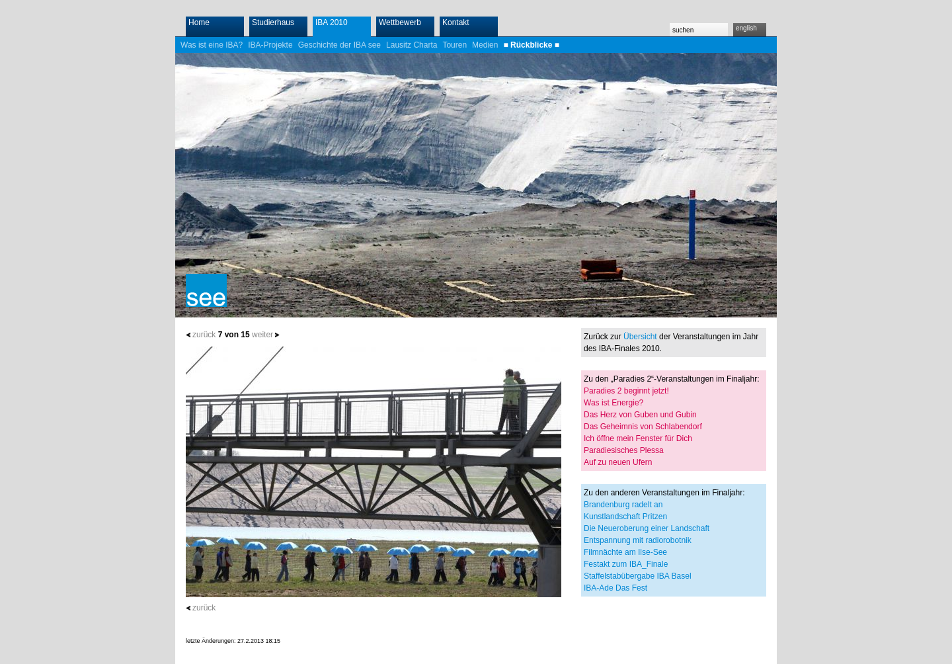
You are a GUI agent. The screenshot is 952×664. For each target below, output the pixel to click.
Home (199, 22)
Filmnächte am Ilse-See (625, 552)
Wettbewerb (400, 22)
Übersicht (640, 336)
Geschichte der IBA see (339, 45)
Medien (485, 45)
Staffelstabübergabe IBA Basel (638, 576)
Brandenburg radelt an (623, 504)
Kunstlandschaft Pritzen (625, 516)
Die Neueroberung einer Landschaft (646, 528)
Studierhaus (273, 22)
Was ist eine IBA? (211, 45)
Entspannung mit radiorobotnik (638, 540)
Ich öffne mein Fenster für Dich (638, 438)
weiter (262, 334)
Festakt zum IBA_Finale (626, 564)
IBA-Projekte (270, 45)
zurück (204, 334)
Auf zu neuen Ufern (618, 462)
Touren (454, 45)
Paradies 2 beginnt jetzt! (626, 390)
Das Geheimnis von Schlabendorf (643, 426)
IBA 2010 (331, 22)
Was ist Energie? (613, 402)
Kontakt (455, 22)
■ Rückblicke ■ (531, 45)
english (746, 28)
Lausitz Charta (411, 45)
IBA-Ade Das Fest (615, 588)
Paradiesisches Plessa (624, 450)
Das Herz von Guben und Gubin (640, 414)
